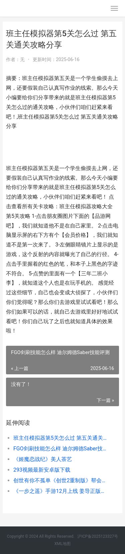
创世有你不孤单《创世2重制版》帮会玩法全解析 (60, 480)
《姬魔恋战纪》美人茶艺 (42, 459)
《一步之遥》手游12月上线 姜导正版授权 (60, 491)
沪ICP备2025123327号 (97, 536)
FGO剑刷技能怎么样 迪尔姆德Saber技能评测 (60, 448)
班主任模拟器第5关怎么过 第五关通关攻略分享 (60, 438)
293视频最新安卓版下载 (41, 470)
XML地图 (62, 543)
